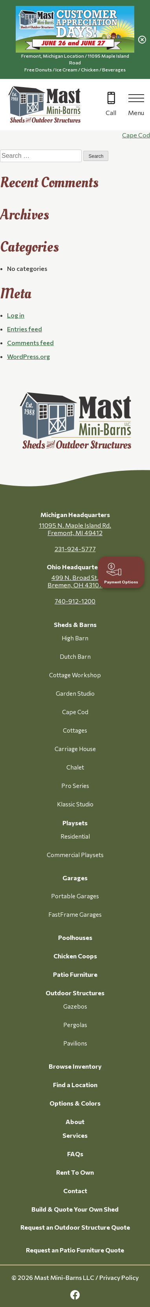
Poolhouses (75, 937)
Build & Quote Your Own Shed (75, 1209)
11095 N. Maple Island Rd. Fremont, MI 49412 (75, 528)
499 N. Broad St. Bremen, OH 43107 (75, 581)
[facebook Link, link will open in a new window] (75, 1295)
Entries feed (24, 329)
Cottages (75, 730)
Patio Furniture (75, 974)
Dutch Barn (75, 656)
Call (111, 112)
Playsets (75, 822)
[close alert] (142, 40)
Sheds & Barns (75, 624)
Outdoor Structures (75, 992)
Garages (75, 877)
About (75, 1121)
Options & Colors (75, 1103)
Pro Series (75, 785)
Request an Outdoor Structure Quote (75, 1227)
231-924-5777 (75, 548)
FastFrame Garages (75, 914)
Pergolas (75, 1024)
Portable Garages (75, 895)
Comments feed (30, 342)
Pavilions (75, 1043)
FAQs (75, 1153)
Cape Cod (136, 135)
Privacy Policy (119, 1277)
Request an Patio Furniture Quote (75, 1250)
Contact (75, 1190)
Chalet (75, 767)
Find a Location (75, 1084)
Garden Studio (75, 693)
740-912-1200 (75, 601)
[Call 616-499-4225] (111, 104)
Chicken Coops (75, 956)
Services (75, 1135)
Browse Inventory (75, 1066)
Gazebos (75, 1006)
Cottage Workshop (75, 674)
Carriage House (75, 748)
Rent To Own (75, 1172)
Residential (75, 836)
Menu (136, 112)
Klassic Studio (75, 804)
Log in (15, 315)
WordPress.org (28, 356)
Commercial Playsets (75, 854)
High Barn (75, 638)
